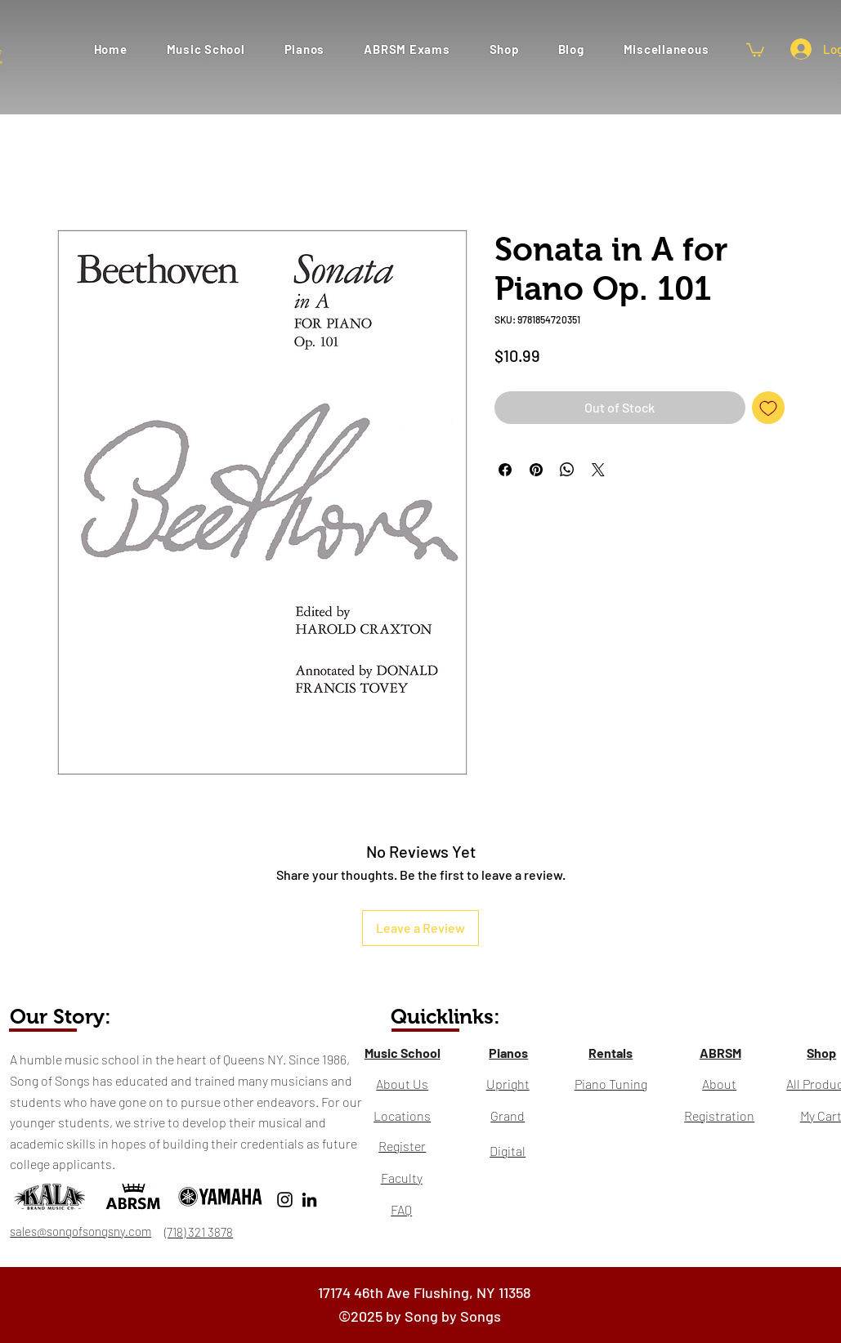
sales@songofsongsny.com (80, 1231)
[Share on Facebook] (505, 470)
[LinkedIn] (309, 1199)
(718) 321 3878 (198, 1232)
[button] (406, 48)
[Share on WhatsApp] (567, 470)
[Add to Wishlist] (768, 407)
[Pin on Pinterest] (536, 470)
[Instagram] (285, 1199)
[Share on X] (598, 470)
